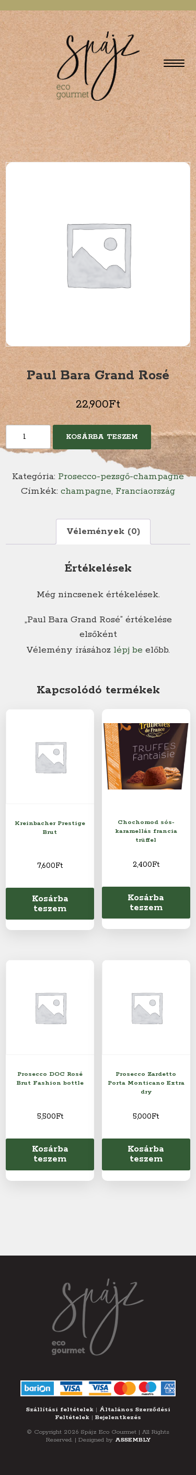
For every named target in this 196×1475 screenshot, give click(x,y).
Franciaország (145, 491)
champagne (86, 491)
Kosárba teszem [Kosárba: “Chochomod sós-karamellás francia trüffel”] (146, 902)
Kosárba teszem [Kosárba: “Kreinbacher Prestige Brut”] (50, 903)
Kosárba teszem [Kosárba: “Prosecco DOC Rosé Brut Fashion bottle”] (50, 1154)
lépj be (128, 650)
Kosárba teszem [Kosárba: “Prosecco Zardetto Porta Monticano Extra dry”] (146, 1154)
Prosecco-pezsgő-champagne (121, 476)
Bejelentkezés (118, 1417)
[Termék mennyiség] (28, 437)
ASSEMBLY (133, 1440)
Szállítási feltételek (60, 1409)
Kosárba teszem (102, 437)
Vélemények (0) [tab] (103, 531)
